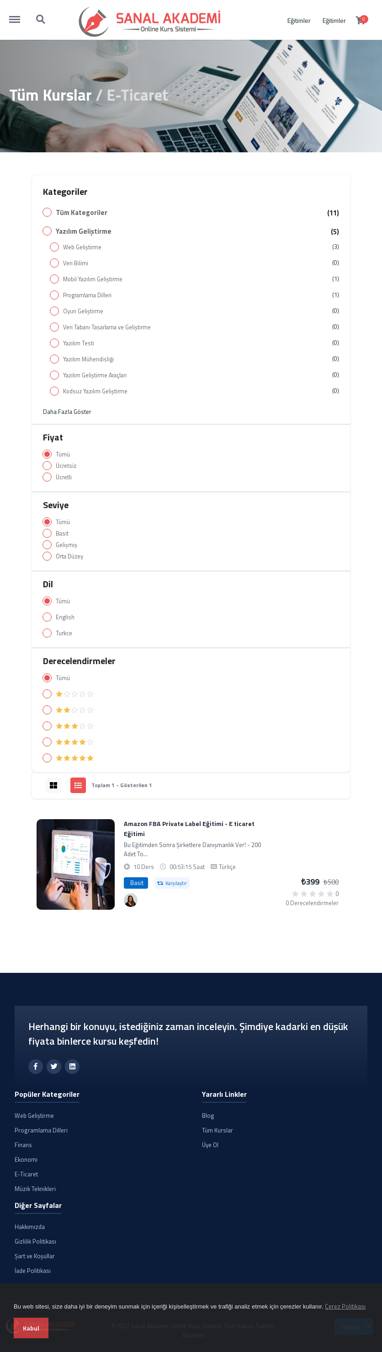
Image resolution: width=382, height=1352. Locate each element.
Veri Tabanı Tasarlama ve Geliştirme (107, 327)
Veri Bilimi (75, 263)
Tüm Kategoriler (81, 212)
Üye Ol (210, 1144)
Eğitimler (299, 20)
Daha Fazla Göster (67, 411)
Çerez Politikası (345, 1306)
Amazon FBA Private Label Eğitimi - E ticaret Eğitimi (189, 828)
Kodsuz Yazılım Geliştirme (95, 391)
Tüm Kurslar (50, 95)
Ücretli (64, 477)
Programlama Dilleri (87, 295)
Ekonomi (26, 1159)
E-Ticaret (26, 1174)
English (65, 617)
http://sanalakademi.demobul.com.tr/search (41, 20)
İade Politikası (33, 1270)
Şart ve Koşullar (35, 1256)
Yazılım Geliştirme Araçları (95, 375)
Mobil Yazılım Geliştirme (92, 279)
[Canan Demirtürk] (131, 900)
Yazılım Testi (78, 343)
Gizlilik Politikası (35, 1241)
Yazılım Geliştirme (83, 231)
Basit (62, 533)
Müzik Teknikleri (35, 1188)
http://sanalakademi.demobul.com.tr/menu (19, 15)
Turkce (64, 633)
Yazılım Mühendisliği (88, 359)
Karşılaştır (172, 883)
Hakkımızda (30, 1226)
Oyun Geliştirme (83, 311)
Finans (23, 1144)
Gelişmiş (66, 545)
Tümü (63, 454)
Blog (208, 1115)
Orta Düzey (69, 556)
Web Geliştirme (82, 247)
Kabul (31, 1328)
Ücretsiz (66, 465)
